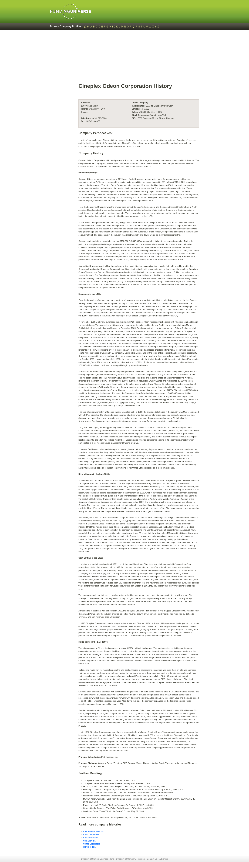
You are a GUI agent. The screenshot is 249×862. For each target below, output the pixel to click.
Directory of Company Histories (130, 859)
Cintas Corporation (91, 844)
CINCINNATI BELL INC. (94, 831)
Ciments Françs (90, 837)
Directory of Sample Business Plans (97, 859)
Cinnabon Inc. (89, 841)
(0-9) (87, 26)
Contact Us (152, 859)
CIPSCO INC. (89, 847)
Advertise (163, 859)
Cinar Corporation (91, 834)
